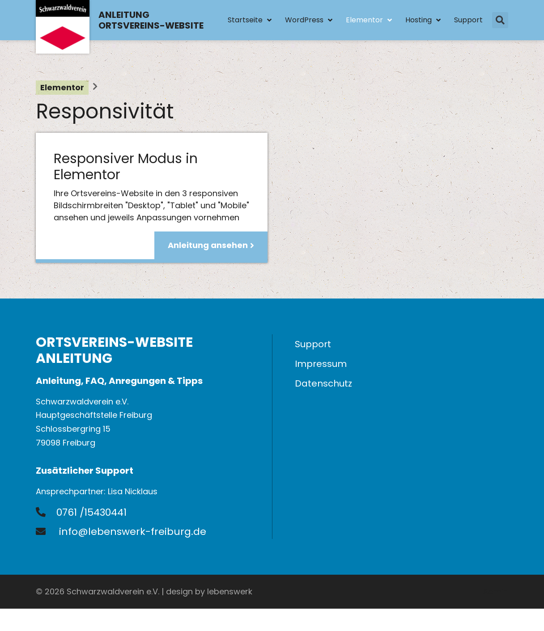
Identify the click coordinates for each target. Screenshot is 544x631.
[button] (500, 20)
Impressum (321, 364)
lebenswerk (229, 591)
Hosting (423, 20)
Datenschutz (323, 383)
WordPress (308, 20)
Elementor (369, 20)
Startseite (250, 20)
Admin (495, 591)
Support (468, 20)
